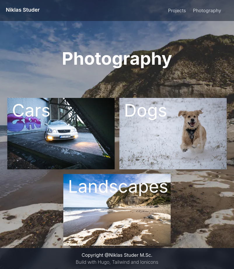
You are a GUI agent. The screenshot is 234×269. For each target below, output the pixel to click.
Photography (207, 10)
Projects (177, 10)
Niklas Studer (23, 10)
